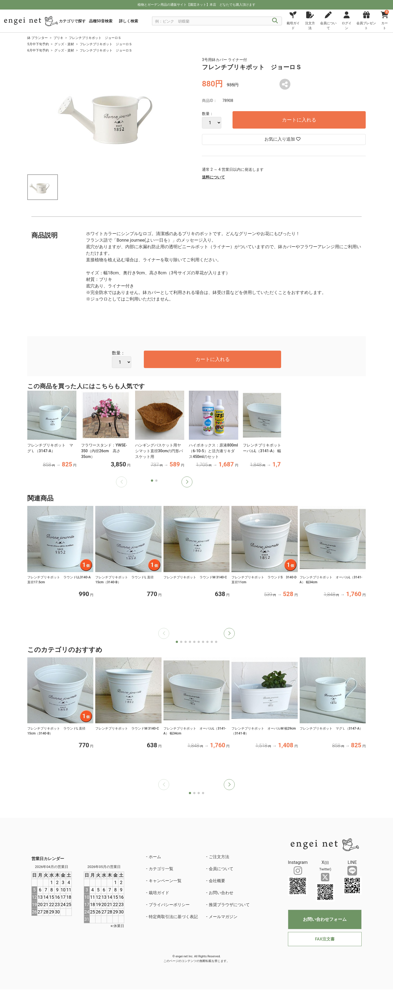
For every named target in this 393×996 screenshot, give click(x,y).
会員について (221, 868)
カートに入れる (299, 120)
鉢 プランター (37, 38)
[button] (186, 481)
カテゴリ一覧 (161, 868)
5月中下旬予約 (38, 44)
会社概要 (217, 880)
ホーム (155, 856)
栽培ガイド (159, 892)
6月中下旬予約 (38, 50)
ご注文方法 (219, 856)
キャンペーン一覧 (165, 880)
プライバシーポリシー (169, 904)
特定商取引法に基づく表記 (173, 916)
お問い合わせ (221, 892)
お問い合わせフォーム (325, 919)
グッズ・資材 (64, 44)
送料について (213, 177)
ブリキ (58, 38)
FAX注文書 (324, 939)
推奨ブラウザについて (229, 904)
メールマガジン (223, 916)
